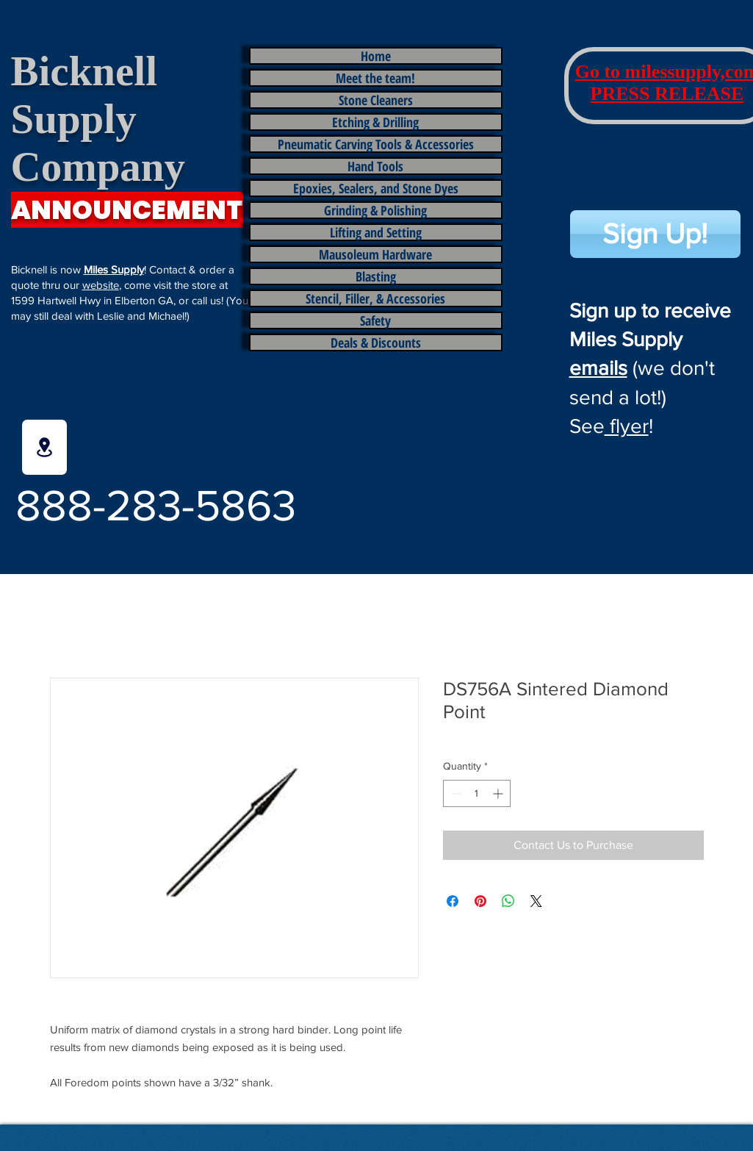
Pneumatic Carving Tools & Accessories (376, 144)
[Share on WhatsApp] (508, 901)
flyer (627, 426)
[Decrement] (454, 793)
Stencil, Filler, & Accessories (375, 298)
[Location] (44, 447)
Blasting (376, 276)
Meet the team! (375, 78)
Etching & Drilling (375, 122)
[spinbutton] (477, 793)
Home (376, 56)
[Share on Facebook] (452, 901)
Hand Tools (375, 166)
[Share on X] (536, 901)
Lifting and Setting (376, 232)
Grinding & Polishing (375, 210)
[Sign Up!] (655, 234)
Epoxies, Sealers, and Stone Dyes (375, 188)
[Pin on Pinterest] (480, 901)
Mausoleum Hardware (375, 254)
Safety (375, 320)
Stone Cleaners (376, 100)
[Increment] (499, 793)
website (100, 285)
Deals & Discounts (376, 342)
